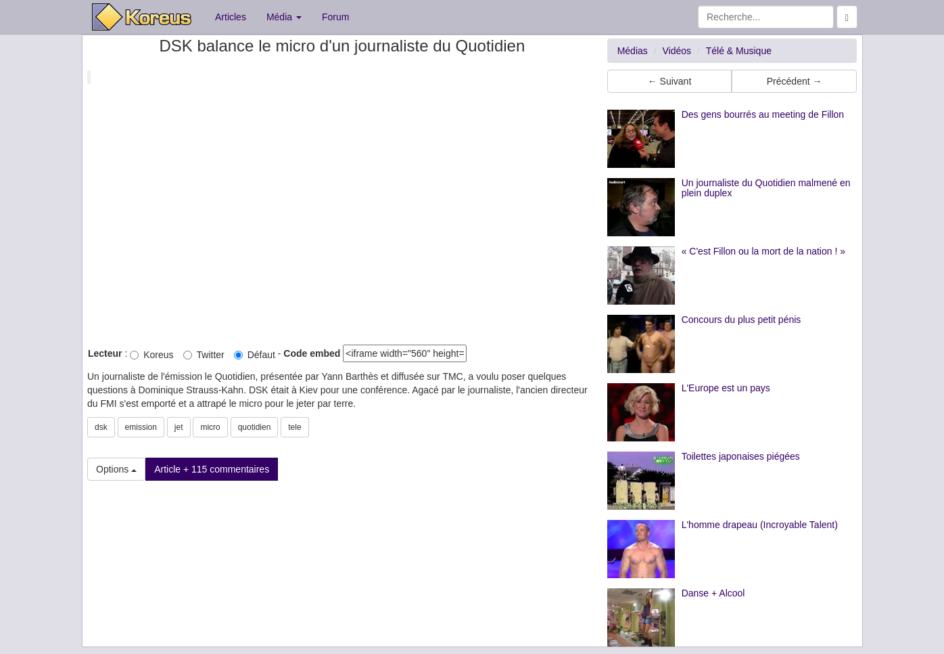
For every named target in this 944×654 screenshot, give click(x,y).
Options (116, 469)
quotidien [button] (254, 427)
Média (284, 17)
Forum (335, 17)
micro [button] (210, 427)
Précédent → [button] (794, 81)
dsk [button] (101, 427)
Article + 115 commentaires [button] (211, 469)
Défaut (254, 354)
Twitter (204, 354)
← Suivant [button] (670, 81)
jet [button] (178, 427)
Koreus (151, 354)
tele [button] (294, 427)
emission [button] (141, 427)
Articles (230, 17)
